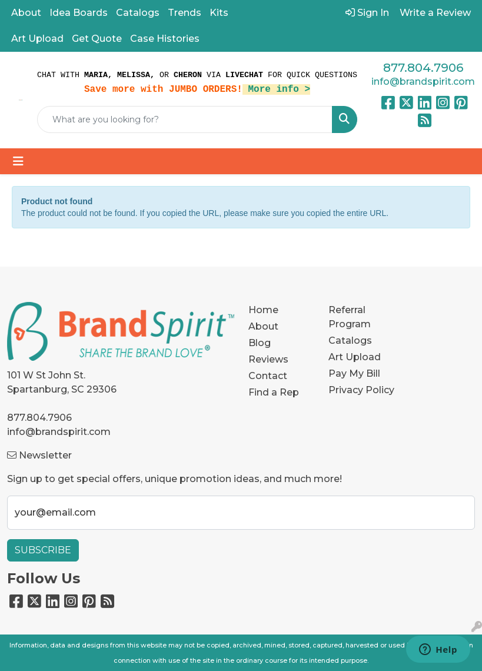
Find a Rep (273, 392)
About (26, 12)
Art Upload (37, 38)
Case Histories (165, 38)
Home (263, 309)
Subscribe (43, 550)
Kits (219, 12)
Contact (267, 375)
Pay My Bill (354, 373)
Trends (184, 12)
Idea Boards (78, 12)
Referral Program (349, 317)
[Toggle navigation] (18, 161)
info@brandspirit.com (423, 81)
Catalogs (137, 12)
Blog (259, 342)
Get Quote (97, 38)
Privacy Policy (361, 390)
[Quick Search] (185, 119)
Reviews (268, 359)
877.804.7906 (423, 68)
